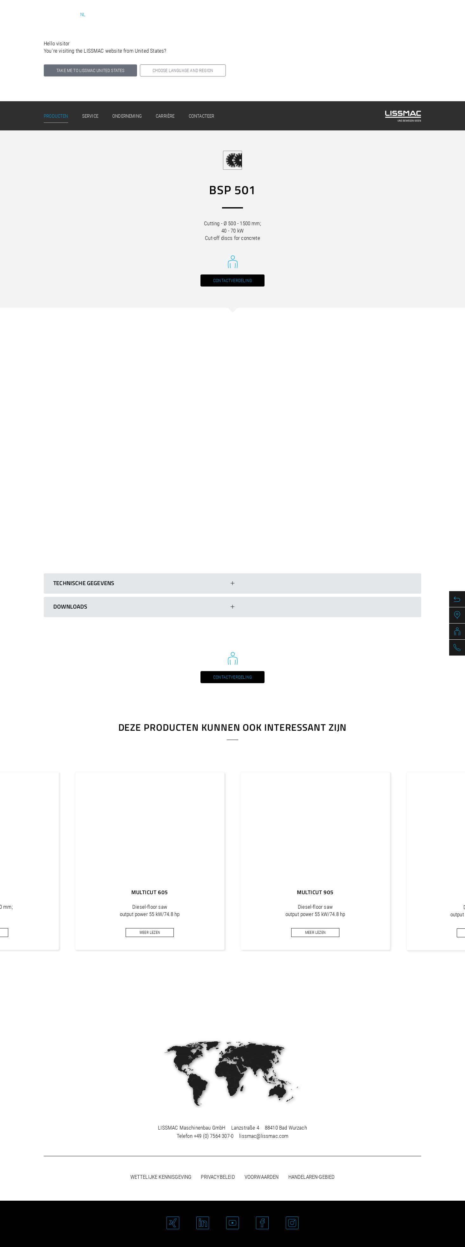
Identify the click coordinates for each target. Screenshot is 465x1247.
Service (90, 116)
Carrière (165, 116)
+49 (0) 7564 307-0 (213, 1136)
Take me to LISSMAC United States (90, 70)
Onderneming (127, 116)
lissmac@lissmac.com (263, 1136)
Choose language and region (183, 70)
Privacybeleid (218, 1177)
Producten (56, 116)
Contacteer (201, 116)
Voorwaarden (262, 1177)
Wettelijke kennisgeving (161, 1177)
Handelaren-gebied (311, 1177)
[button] (215, 981)
